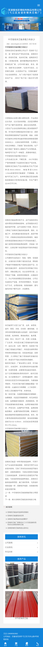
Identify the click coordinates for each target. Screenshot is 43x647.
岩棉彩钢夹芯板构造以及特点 (18, 528)
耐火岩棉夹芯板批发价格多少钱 (24, 499)
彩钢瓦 (8, 64)
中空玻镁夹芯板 (11, 47)
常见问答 (8, 552)
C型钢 (11, 61)
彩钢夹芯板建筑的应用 (16, 515)
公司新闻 (8, 543)
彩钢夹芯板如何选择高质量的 (18, 512)
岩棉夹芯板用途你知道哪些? (18, 519)
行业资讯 (8, 547)
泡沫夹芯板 (23, 57)
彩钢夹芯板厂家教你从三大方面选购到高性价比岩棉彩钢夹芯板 (22, 523)
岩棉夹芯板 (9, 220)
